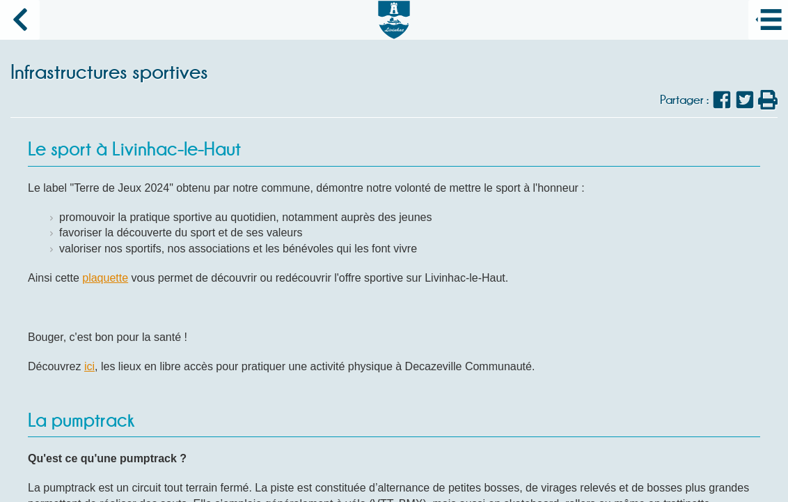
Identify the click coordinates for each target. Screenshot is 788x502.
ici (89, 366)
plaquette (105, 278)
